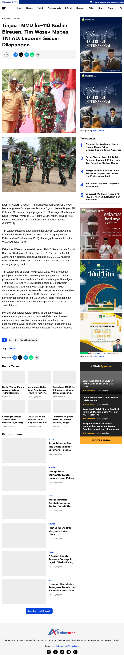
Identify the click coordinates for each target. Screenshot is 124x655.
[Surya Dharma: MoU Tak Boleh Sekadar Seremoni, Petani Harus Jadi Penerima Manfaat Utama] (24, 450)
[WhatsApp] (32, 54)
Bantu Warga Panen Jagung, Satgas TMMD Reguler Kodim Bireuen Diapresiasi (13, 390)
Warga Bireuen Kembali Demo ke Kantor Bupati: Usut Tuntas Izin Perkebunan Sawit (60, 503)
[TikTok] (62, 652)
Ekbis (91, 8)
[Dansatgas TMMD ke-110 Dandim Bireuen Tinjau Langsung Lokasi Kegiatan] (64, 377)
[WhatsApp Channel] (75, 652)
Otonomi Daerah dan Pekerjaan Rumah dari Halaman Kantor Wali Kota (62, 587)
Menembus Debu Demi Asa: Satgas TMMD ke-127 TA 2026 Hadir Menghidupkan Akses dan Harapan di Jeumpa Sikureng (38, 390)
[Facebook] (15, 54)
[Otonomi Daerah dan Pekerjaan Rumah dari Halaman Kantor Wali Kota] (24, 591)
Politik (40, 8)
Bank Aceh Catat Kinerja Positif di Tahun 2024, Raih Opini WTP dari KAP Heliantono (101, 412)
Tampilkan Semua (28, 340)
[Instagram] (49, 652)
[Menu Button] (4, 8)
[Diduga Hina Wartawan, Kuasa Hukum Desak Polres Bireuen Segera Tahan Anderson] (24, 478)
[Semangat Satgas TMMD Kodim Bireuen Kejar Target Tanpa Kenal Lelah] (13, 406)
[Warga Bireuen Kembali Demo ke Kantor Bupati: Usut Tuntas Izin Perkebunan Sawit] (24, 507)
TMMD (12, 348)
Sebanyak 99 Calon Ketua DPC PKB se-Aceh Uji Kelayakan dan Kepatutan (103, 197)
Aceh (51, 496)
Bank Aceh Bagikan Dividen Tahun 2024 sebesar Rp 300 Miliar (98, 384)
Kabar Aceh (98, 130)
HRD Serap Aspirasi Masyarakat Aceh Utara (60, 531)
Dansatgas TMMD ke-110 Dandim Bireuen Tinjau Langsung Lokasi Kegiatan (64, 390)
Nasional (80, 8)
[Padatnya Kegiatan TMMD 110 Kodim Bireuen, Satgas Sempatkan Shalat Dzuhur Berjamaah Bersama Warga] (64, 406)
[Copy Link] (37, 54)
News (100, 8)
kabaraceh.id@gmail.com (67, 646)
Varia (51, 552)
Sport (110, 8)
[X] (21, 54)
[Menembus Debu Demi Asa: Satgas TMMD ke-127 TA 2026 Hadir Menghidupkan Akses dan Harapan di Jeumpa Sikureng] (39, 377)
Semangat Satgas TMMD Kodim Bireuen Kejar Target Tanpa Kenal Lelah (13, 419)
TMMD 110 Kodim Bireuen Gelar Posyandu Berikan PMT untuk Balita (37, 419)
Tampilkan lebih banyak (39, 610)
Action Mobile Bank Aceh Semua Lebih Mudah (100, 399)
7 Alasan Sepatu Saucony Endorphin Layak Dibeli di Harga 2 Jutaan (62, 559)
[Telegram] (26, 54)
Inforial (68, 8)
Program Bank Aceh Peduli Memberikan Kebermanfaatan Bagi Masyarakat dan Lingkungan (101, 426)
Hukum (29, 8)
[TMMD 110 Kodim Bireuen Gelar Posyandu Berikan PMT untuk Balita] (39, 406)
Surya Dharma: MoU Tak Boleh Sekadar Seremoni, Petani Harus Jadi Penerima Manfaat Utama (61, 447)
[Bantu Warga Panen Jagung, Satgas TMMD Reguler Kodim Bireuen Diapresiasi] (13, 377)
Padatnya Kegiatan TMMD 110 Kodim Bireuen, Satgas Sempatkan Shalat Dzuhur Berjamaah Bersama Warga (63, 419)
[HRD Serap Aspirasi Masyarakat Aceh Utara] (24, 535)
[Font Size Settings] (6, 54)
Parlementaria (54, 8)
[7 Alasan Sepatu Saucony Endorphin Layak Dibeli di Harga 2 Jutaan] (24, 563)
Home (19, 8)
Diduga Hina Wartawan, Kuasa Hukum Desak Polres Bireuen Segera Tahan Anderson (62, 475)
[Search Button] (121, 8)
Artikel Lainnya (101, 440)
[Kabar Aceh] (62, 636)
